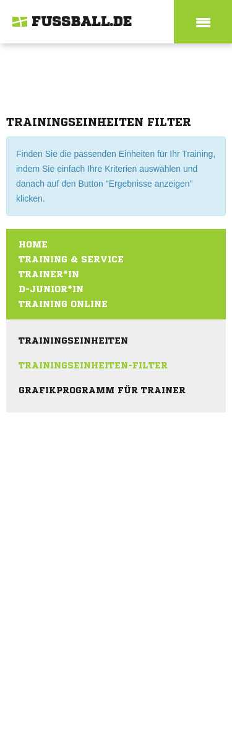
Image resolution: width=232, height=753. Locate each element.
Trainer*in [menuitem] (49, 274)
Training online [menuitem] (63, 304)
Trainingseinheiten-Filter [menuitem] (93, 365)
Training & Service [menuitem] (71, 259)
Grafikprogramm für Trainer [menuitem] (102, 390)
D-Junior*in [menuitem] (51, 289)
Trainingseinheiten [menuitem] (73, 340)
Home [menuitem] (33, 244)
